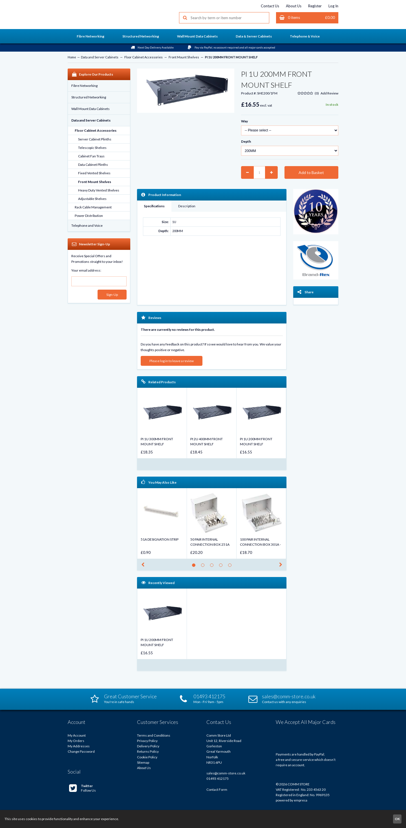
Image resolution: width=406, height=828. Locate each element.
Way (244, 121)
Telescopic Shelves (92, 148)
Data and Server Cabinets (99, 57)
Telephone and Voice (87, 225)
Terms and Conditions (153, 735)
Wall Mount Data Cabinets (90, 109)
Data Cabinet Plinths (93, 164)
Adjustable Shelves (92, 199)
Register (315, 6)
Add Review (329, 93)
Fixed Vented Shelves (94, 173)
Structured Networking (88, 97)
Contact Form (216, 789)
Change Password (81, 751)
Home (72, 57)
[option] (162, 423)
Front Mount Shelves (184, 57)
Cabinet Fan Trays (91, 156)
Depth (246, 141)
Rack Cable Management (93, 207)
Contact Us (270, 6)
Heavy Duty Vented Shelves (98, 190)
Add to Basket (311, 172)
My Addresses (79, 746)
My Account (77, 735)
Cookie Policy (147, 757)
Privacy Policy (147, 741)
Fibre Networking (84, 85)
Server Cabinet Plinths (94, 139)
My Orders (76, 741)
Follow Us (82, 788)
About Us (293, 6)
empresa (300, 800)
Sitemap (143, 762)
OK (397, 819)
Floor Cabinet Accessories (143, 57)
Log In (333, 6)
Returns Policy (148, 751)
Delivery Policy (148, 746)
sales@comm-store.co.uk (225, 773)
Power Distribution (89, 215)
